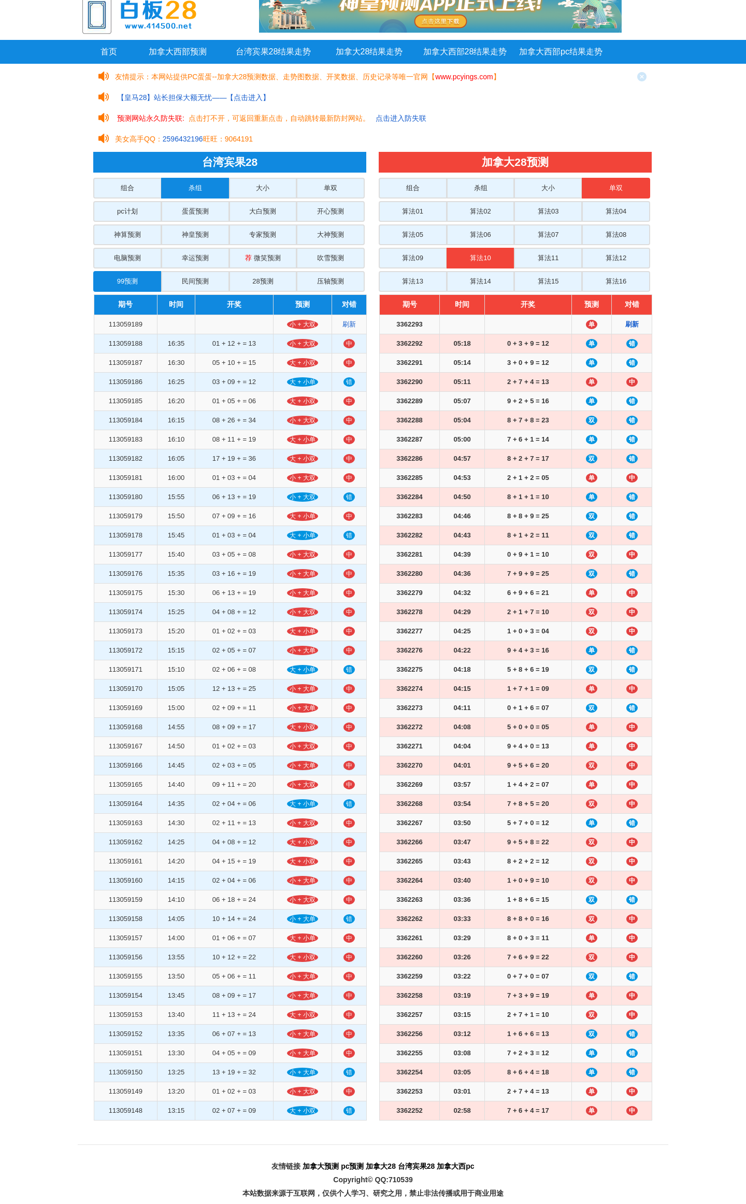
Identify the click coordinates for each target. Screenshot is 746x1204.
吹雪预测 (330, 258)
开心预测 (330, 211)
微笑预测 (263, 258)
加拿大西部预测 (178, 51)
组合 (127, 188)
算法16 (616, 281)
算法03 (548, 211)
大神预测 (330, 234)
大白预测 (262, 211)
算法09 (412, 258)
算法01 (412, 211)
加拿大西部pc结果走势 (560, 51)
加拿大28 (381, 1166)
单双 (330, 188)
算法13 (412, 281)
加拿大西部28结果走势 (465, 51)
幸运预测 (195, 258)
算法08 (616, 234)
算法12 (616, 258)
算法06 (480, 234)
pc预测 (352, 1166)
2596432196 (183, 139)
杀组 (195, 188)
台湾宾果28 (416, 1166)
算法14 (480, 281)
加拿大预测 (321, 1166)
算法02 (480, 211)
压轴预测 (330, 281)
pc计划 (127, 211)
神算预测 (127, 234)
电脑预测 (127, 258)
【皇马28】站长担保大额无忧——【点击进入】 (193, 97)
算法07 (548, 234)
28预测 (262, 281)
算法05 (412, 234)
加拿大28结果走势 (369, 51)
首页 (109, 51)
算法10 (480, 258)
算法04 (616, 211)
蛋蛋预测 (195, 211)
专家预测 (262, 234)
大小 (262, 188)
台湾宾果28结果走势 (273, 51)
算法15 (548, 281)
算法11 (548, 258)
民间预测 (195, 281)
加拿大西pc (455, 1166)
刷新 (349, 324)
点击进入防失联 (401, 118)
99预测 (127, 281)
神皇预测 (195, 234)
